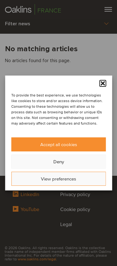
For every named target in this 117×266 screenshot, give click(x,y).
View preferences (58, 179)
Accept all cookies (58, 144)
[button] (103, 83)
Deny (58, 162)
